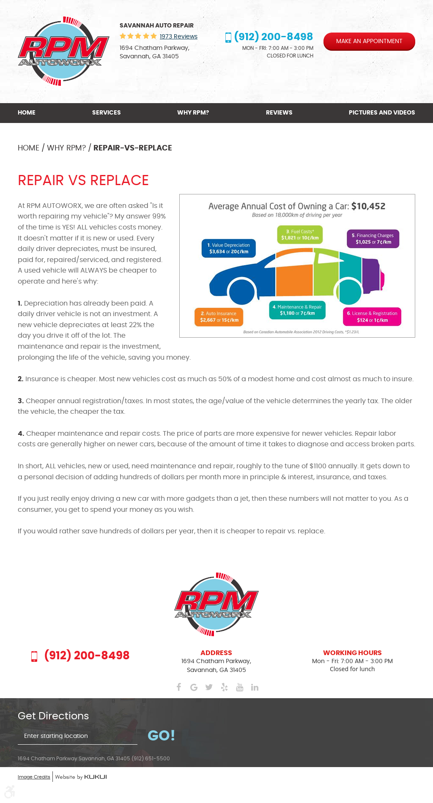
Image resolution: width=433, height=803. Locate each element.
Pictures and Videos (382, 113)
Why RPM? (193, 113)
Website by (81, 777)
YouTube (239, 687)
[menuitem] (28, 113)
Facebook (178, 687)
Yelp (224, 687)
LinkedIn (254, 687)
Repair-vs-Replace (132, 148)
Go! (161, 736)
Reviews (279, 113)
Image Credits (34, 777)
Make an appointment (369, 41)
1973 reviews (178, 37)
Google (193, 687)
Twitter (209, 687)
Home (27, 113)
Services (106, 113)
